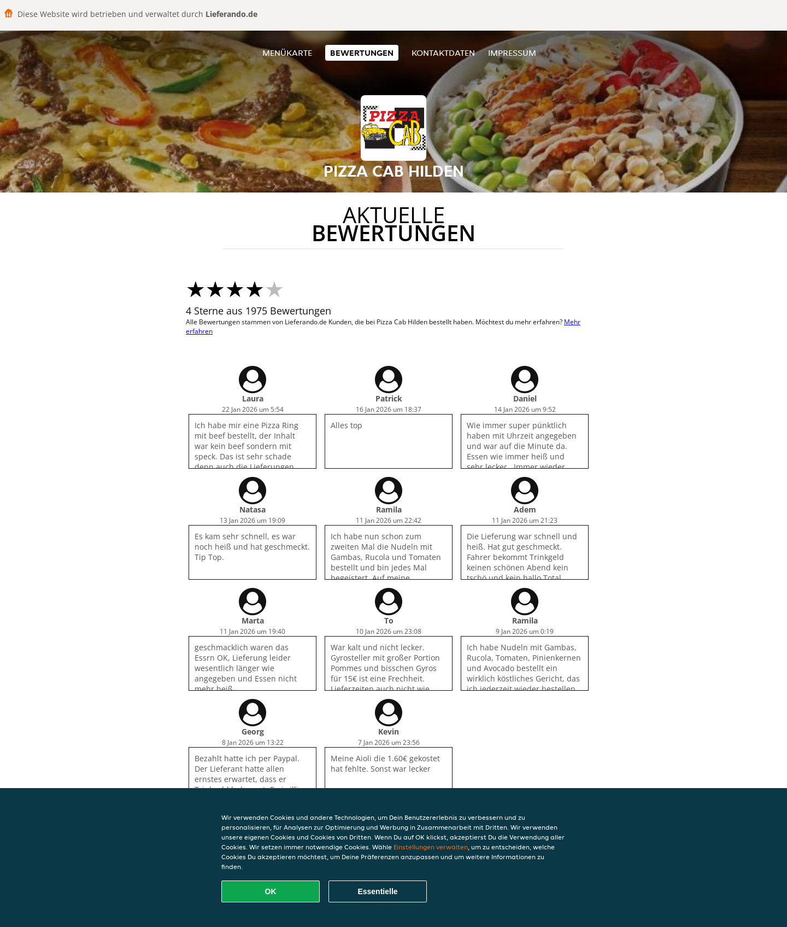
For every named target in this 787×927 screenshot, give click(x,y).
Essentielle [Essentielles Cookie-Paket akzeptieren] (377, 891)
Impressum (512, 53)
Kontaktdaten (443, 53)
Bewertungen (361, 53)
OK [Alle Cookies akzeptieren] (271, 891)
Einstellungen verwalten (430, 847)
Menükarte (287, 53)
